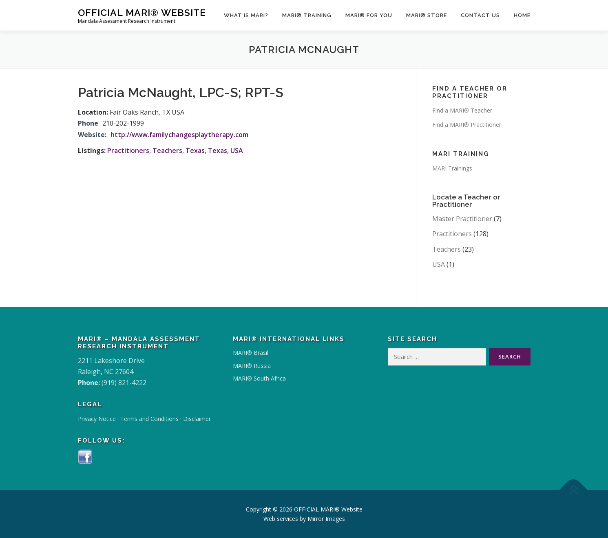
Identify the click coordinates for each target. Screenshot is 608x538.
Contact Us (480, 15)
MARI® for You (368, 15)
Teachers (167, 150)
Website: (92, 134)
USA (236, 150)
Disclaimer (197, 419)
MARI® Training (307, 15)
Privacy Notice (97, 419)
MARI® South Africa (259, 378)
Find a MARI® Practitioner (466, 124)
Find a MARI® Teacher (462, 110)
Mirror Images (326, 519)
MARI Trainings (452, 168)
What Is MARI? (246, 15)
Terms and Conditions (149, 419)
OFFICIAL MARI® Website (142, 12)
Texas (195, 150)
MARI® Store (426, 15)
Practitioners (128, 150)
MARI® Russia (252, 366)
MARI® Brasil (250, 352)
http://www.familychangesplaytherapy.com (179, 134)
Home (522, 15)
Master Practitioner (462, 218)
